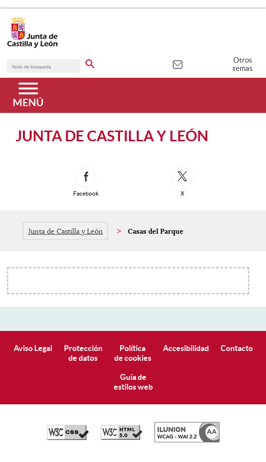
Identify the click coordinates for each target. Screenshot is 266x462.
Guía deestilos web (133, 382)
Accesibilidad (186, 348)
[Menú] (28, 95)
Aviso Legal (33, 348)
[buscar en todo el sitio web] (90, 62)
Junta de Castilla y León (65, 231)
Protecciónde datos (83, 353)
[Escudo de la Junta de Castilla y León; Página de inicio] (32, 46)
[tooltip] (177, 63)
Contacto (237, 348)
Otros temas (243, 64)
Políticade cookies (132, 353)
